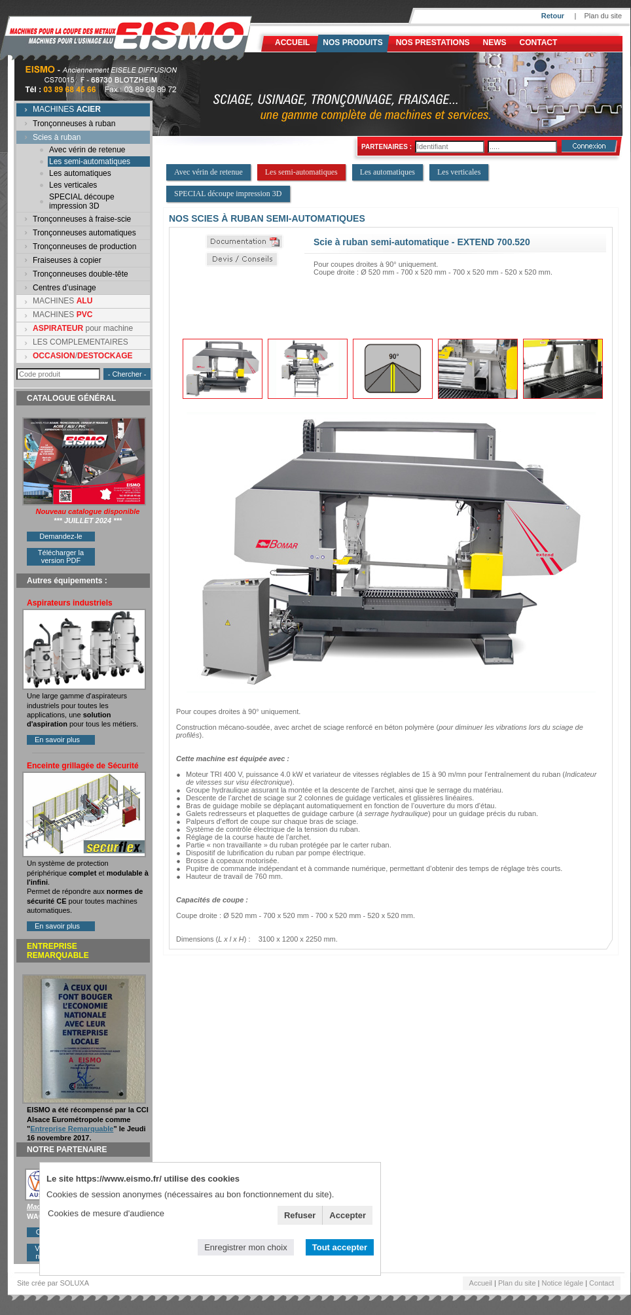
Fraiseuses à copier (67, 260)
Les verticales (73, 185)
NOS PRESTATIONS (433, 42)
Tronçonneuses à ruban (74, 123)
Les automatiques (80, 173)
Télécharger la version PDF (61, 556)
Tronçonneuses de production (84, 246)
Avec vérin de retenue (87, 149)
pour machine (83, 328)
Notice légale (563, 1283)
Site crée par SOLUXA (53, 1283)
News (495, 42)
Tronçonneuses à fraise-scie (82, 219)
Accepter (347, 1215)
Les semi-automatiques (89, 161)
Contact (539, 42)
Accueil (292, 42)
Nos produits (352, 42)
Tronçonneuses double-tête (80, 274)
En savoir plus (57, 739)
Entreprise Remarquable (71, 1129)
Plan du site (603, 16)
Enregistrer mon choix (245, 1247)
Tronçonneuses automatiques (84, 232)
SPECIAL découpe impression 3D (82, 201)
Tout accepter (339, 1247)
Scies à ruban (57, 137)
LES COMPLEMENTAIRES (80, 342)
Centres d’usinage (64, 287)
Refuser (300, 1215)
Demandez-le (60, 536)
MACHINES (67, 109)
